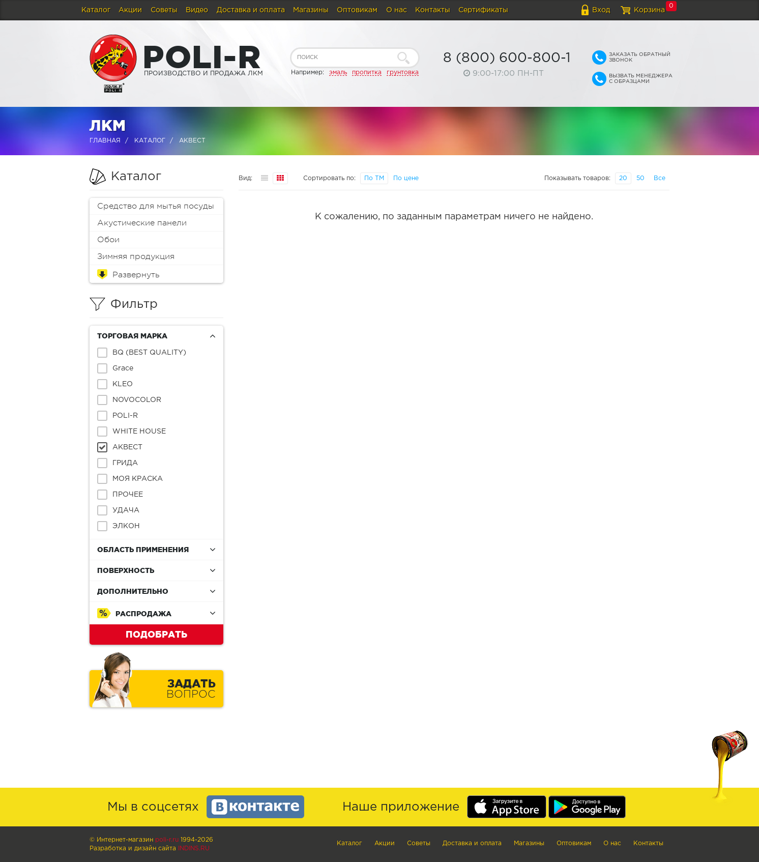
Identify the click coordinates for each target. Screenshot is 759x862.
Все (659, 178)
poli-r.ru (167, 840)
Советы (164, 10)
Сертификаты (483, 10)
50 (640, 178)
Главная (105, 140)
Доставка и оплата (251, 10)
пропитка (367, 72)
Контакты (432, 10)
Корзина (649, 10)
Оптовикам (357, 10)
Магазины (311, 10)
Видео (197, 10)
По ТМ (374, 178)
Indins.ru (194, 848)
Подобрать (156, 634)
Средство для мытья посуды (155, 206)
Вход (601, 10)
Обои (108, 239)
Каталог (95, 10)
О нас (396, 10)
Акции (130, 10)
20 (623, 178)
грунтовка (403, 72)
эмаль (338, 72)
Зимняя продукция (135, 256)
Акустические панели (142, 222)
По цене (406, 178)
